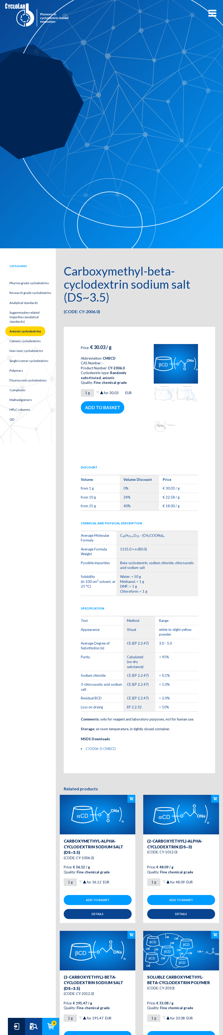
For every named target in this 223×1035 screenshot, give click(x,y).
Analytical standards (23, 303)
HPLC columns (19, 410)
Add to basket (103, 407)
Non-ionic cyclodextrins (26, 351)
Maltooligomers (20, 400)
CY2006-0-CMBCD (101, 749)
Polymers (16, 371)
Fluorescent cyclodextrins (28, 380)
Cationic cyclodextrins (25, 341)
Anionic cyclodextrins (25, 331)
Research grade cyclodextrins (30, 293)
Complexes (17, 390)
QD (11, 419)
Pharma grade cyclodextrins (29, 283)
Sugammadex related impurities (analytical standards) (24, 317)
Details (97, 914)
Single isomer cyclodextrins (28, 361)
